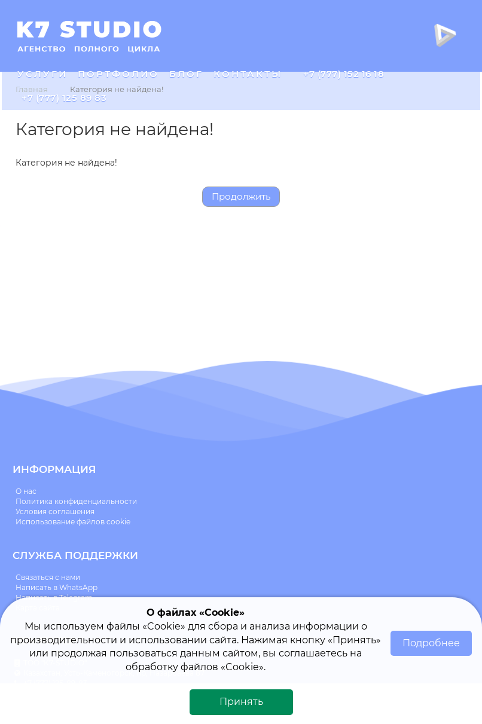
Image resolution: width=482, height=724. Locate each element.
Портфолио (118, 74)
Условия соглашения (55, 511)
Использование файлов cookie (73, 521)
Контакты (247, 74)
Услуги (42, 74)
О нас (26, 491)
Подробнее (431, 643)
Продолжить (241, 196)
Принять (241, 701)
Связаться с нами (48, 577)
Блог (186, 74)
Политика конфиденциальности (76, 501)
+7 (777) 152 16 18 (343, 74)
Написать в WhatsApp (56, 587)
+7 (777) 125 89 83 (64, 97)
